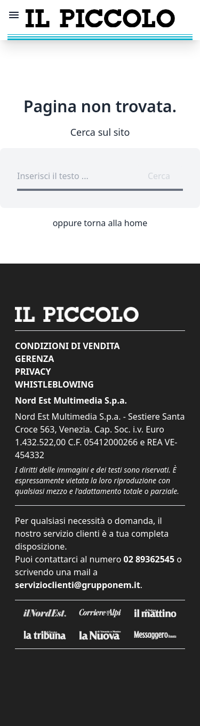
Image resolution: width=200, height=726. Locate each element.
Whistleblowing (54, 384)
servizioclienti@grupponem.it (77, 585)
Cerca (159, 176)
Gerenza (34, 359)
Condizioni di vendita (67, 346)
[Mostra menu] (13, 15)
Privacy (33, 371)
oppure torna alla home (100, 223)
